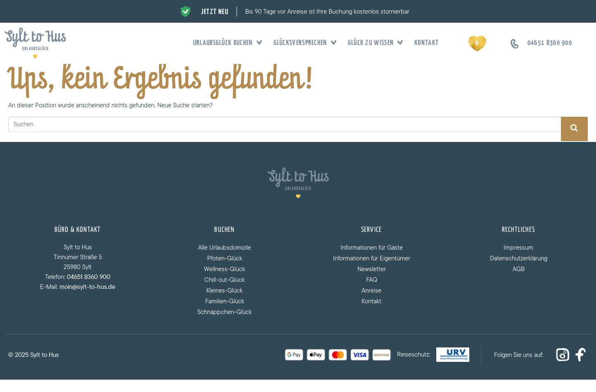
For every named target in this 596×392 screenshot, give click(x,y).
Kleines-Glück (224, 303)
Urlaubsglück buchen (225, 43)
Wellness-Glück (224, 281)
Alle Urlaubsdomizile (224, 260)
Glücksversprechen (302, 43)
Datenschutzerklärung (518, 270)
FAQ (371, 292)
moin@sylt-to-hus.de (87, 299)
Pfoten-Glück (224, 270)
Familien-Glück (224, 313)
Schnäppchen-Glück (224, 324)
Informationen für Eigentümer (371, 270)
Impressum (518, 260)
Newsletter (371, 281)
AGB (519, 281)
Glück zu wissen (373, 43)
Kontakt (426, 43)
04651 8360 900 (88, 289)
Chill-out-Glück (224, 292)
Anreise (371, 303)
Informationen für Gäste (372, 260)
